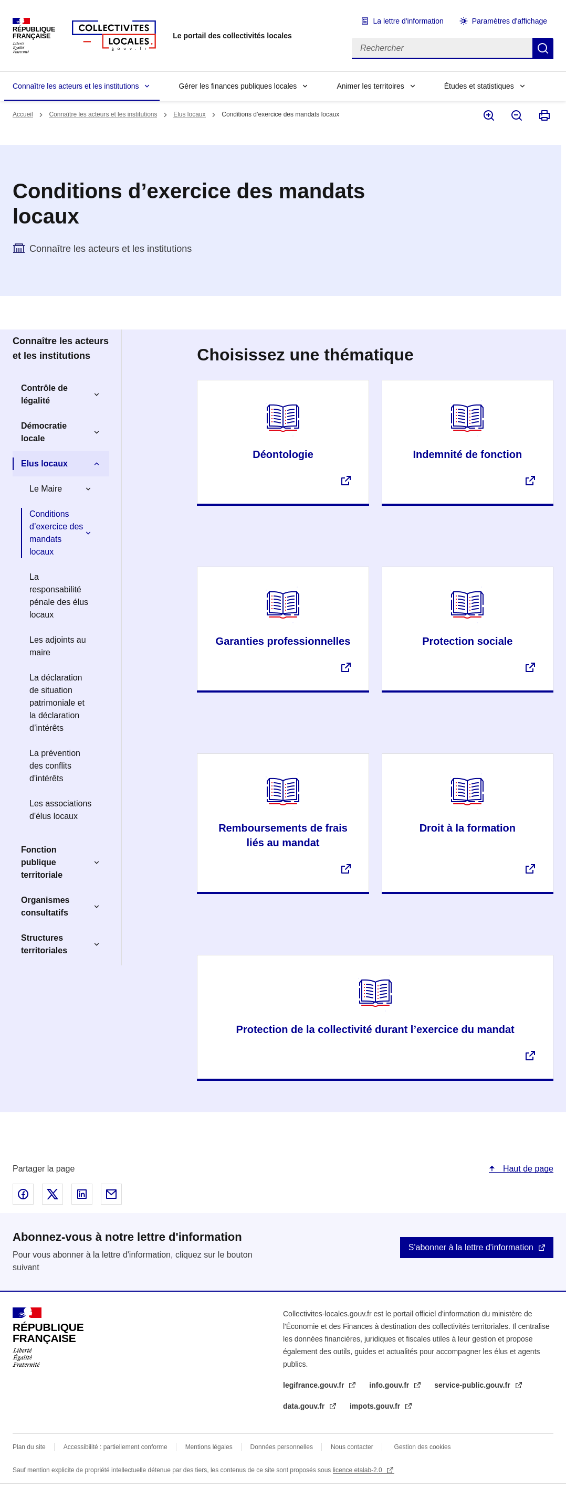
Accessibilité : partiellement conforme (115, 1447)
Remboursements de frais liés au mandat (283, 835)
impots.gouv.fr (376, 1406)
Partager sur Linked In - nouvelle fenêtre (81, 1194)
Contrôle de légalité (44, 394)
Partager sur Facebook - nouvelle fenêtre (23, 1194)
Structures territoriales (44, 944)
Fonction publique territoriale (41, 862)
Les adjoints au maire (57, 646)
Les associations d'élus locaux (60, 810)
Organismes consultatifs (45, 906)
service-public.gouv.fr (473, 1385)
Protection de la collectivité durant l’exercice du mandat (375, 1029)
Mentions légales (209, 1447)
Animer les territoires (370, 86)
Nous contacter (352, 1447)
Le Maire (45, 488)
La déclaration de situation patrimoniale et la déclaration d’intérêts (57, 702)
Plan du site (29, 1447)
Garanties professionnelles (283, 641)
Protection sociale (467, 641)
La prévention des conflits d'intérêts (54, 766)
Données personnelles (281, 1447)
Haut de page (526, 1168)
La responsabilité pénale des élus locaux (58, 595)
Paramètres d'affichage (509, 21)
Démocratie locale (44, 432)
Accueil (23, 114)
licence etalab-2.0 (358, 1470)
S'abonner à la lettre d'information (470, 1247)
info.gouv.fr (390, 1385)
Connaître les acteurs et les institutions (76, 86)
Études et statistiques (479, 86)
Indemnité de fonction (467, 454)
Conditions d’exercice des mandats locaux (56, 532)
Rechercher (542, 48)
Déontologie (283, 454)
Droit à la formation (468, 828)
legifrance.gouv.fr (314, 1385)
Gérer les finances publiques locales (238, 86)
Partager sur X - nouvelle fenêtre (52, 1194)
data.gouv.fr (305, 1406)
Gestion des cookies (422, 1447)
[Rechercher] (442, 48)
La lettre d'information (408, 21)
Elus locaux (189, 114)
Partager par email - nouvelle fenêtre (111, 1194)
